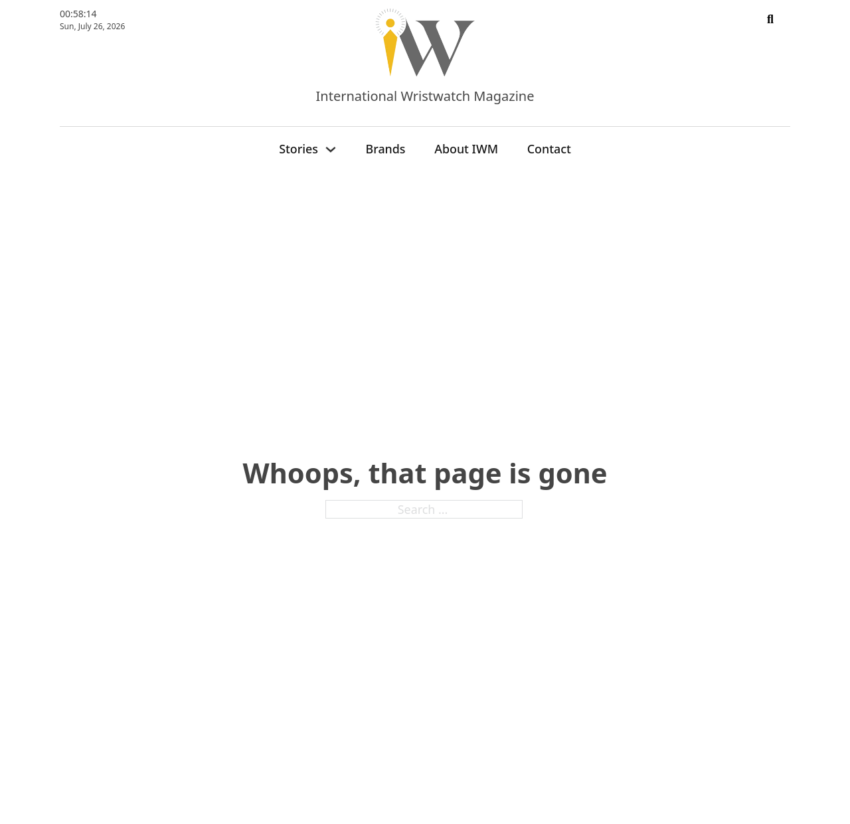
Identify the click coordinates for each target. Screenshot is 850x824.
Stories (298, 149)
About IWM (466, 149)
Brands (386, 149)
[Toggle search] (770, 20)
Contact (549, 149)
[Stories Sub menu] (331, 149)
